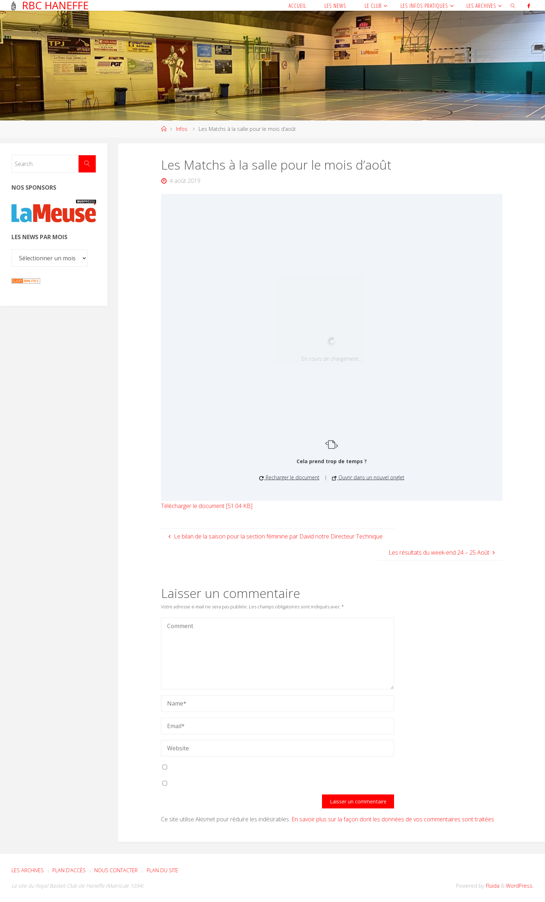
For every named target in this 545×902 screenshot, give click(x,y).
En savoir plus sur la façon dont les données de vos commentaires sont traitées (393, 819)
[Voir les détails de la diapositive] (53, 211)
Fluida (491, 885)
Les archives (27, 870)
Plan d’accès (69, 870)
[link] (513, 5)
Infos (182, 128)
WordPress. (520, 885)
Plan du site (162, 870)
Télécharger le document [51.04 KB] (206, 506)
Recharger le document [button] (289, 477)
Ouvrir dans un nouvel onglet (368, 477)
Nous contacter (116, 870)
